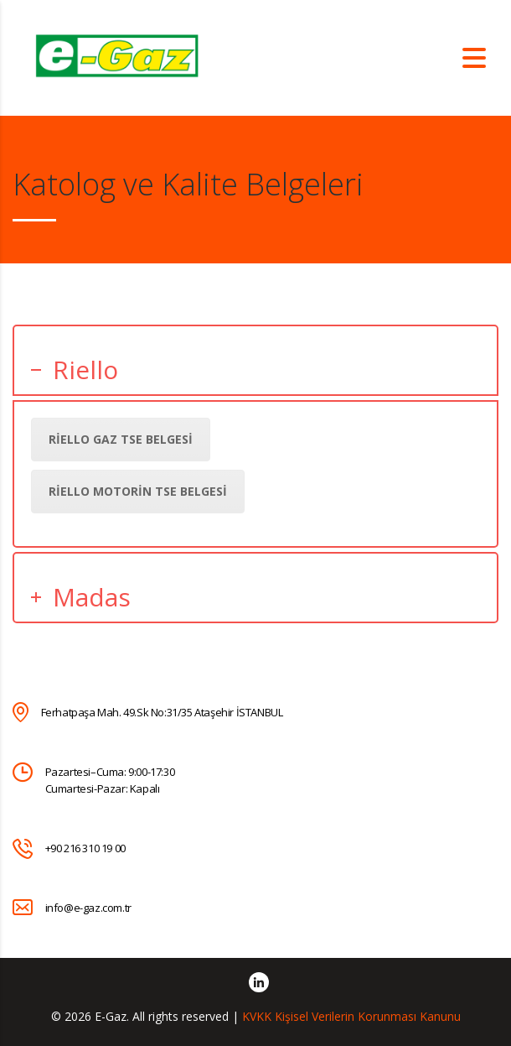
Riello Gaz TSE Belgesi (121, 439)
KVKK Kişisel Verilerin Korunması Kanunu (351, 1016)
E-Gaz (110, 1016)
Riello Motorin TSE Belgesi (138, 491)
